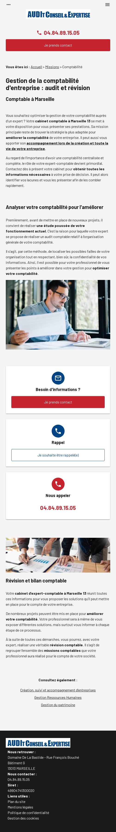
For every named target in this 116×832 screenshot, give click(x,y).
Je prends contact (58, 45)
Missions (52, 67)
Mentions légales (20, 807)
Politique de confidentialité (28, 812)
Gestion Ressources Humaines (58, 697)
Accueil (36, 67)
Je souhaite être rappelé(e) (58, 455)
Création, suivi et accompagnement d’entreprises (58, 690)
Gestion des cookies (23, 818)
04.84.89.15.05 (62, 32)
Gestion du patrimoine (58, 705)
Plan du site (16, 801)
